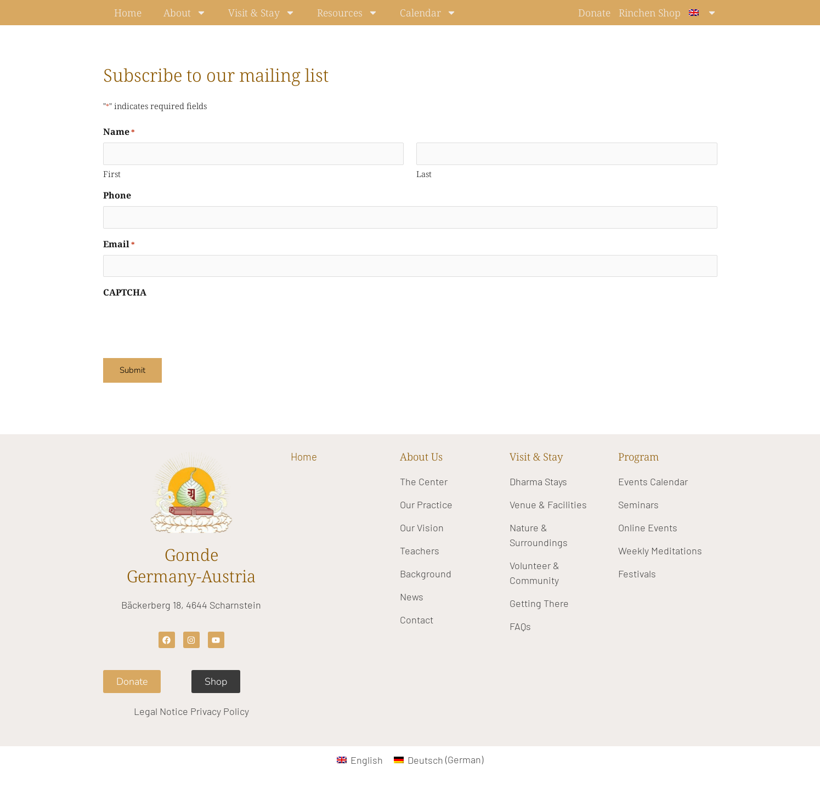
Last (424, 173)
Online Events (647, 527)
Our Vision (422, 527)
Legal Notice (161, 711)
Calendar (428, 12)
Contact (416, 620)
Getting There (539, 603)
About (184, 12)
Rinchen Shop (650, 12)
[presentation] (186, 324)
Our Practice (426, 504)
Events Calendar (653, 481)
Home (128, 12)
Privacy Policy (219, 711)
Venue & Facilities (548, 504)
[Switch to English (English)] (359, 759)
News (411, 597)
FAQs (520, 626)
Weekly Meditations (660, 550)
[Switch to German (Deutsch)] (438, 759)
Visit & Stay (261, 12)
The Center (424, 481)
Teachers (419, 550)
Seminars (638, 504)
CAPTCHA (124, 292)
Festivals (637, 573)
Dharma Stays (538, 481)
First (112, 173)
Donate (594, 12)
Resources (347, 12)
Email (119, 244)
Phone (117, 195)
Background (425, 573)
